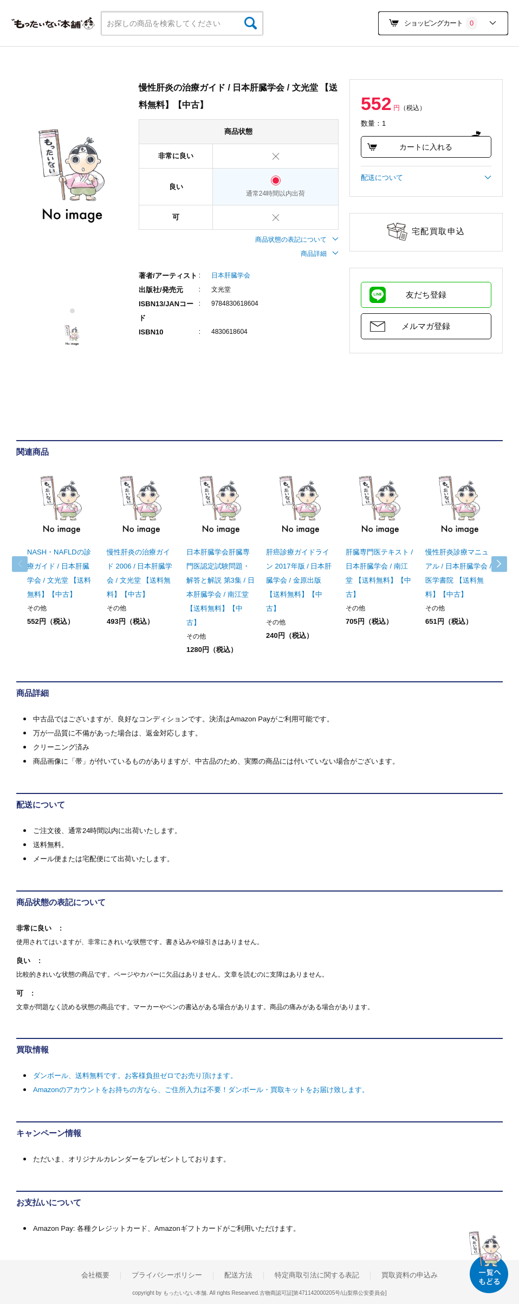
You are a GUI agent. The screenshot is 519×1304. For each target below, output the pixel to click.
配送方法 (238, 1275)
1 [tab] (72, 310)
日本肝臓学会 (230, 275)
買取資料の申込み (409, 1275)
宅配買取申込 (438, 231)
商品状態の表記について (297, 239)
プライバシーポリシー (167, 1275)
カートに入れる (410, 147)
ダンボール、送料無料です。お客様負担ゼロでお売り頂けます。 (135, 1075)
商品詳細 (320, 253)
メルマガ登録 (425, 326)
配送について (426, 178)
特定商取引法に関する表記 (317, 1275)
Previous (27, 564)
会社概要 (95, 1275)
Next (492, 564)
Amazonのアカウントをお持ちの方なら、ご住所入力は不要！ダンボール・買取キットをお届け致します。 (201, 1090)
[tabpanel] (72, 176)
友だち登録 (426, 294)
